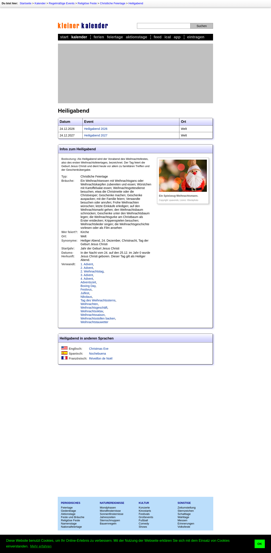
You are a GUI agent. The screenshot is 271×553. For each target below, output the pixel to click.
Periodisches (70, 502)
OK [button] (259, 544)
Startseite (25, 3)
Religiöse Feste (87, 3)
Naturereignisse (112, 502)
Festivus (86, 289)
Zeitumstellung (187, 507)
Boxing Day (88, 286)
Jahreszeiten (108, 517)
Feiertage (115, 37)
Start (64, 37)
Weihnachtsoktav (92, 311)
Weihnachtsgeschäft (94, 307)
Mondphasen (108, 507)
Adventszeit (88, 282)
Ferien (99, 37)
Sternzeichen (186, 510)
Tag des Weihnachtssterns (98, 300)
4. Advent (87, 278)
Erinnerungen (186, 523)
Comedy (144, 523)
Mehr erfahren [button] (41, 546)
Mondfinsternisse (110, 510)
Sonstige (184, 502)
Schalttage (184, 514)
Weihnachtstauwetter (94, 322)
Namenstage (69, 523)
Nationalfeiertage (71, 526)
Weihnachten (89, 304)
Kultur (144, 502)
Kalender (40, 3)
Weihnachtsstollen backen (98, 318)
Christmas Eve (98, 348)
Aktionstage (136, 37)
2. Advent (87, 267)
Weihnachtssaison (93, 315)
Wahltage (183, 517)
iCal (167, 37)
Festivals (144, 514)
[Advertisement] (135, 73)
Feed (157, 37)
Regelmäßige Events (62, 3)
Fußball (143, 520)
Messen (182, 520)
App (177, 37)
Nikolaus (86, 296)
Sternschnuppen (110, 520)
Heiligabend (135, 3)
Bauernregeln (108, 523)
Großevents (146, 517)
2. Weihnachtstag (92, 271)
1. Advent (87, 264)
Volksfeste (184, 526)
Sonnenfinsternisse (112, 514)
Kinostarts (145, 510)
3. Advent (87, 275)
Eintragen (195, 37)
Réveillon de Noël (100, 358)
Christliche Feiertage (112, 3)
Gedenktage (68, 510)
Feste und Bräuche (72, 517)
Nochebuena (97, 353)
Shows (143, 526)
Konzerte (144, 507)
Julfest (85, 293)
